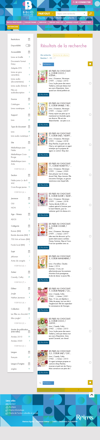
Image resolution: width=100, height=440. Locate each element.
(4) (20, 302)
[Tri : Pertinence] (48, 64)
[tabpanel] (50, 220)
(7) (20, 282)
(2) (20, 346)
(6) (20, 192)
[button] (20, 57)
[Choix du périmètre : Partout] (46, 13)
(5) (20, 169)
